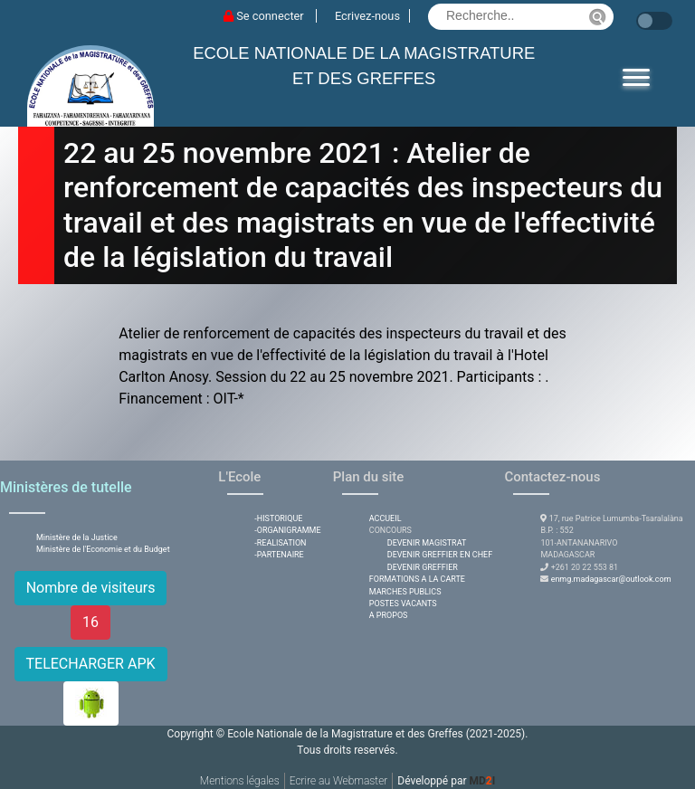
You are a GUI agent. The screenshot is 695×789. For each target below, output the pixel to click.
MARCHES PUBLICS (405, 591)
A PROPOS (388, 615)
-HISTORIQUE (278, 518)
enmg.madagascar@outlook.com (611, 579)
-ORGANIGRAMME (287, 530)
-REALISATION (280, 542)
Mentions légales (240, 781)
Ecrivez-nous (367, 16)
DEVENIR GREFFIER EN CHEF (439, 554)
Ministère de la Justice (77, 537)
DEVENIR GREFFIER (422, 567)
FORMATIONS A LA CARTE (417, 579)
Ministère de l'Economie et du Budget (103, 549)
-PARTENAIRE (278, 554)
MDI (482, 781)
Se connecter (265, 16)
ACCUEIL (385, 518)
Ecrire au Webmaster (339, 781)
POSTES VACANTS (403, 603)
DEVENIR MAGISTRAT (426, 542)
